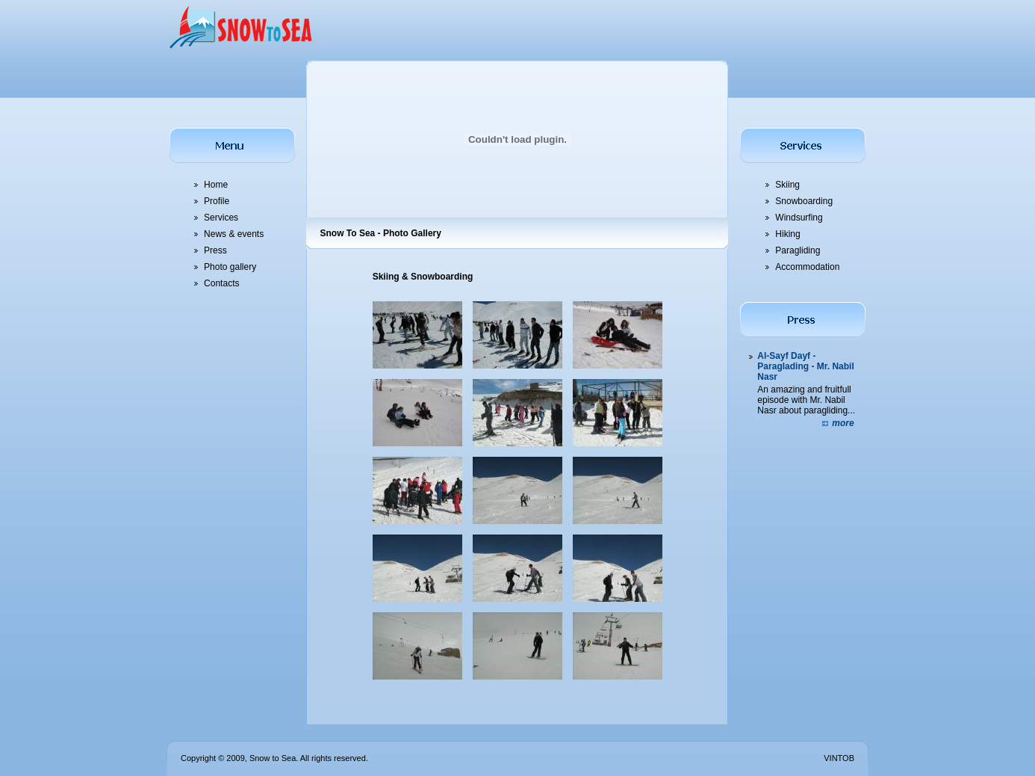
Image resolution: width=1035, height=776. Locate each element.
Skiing (787, 184)
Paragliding (797, 250)
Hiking (787, 234)
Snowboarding (804, 201)
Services (221, 217)
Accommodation (807, 267)
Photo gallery (230, 267)
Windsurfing (798, 217)
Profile (216, 201)
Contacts (221, 283)
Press (215, 250)
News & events (234, 234)
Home (216, 184)
